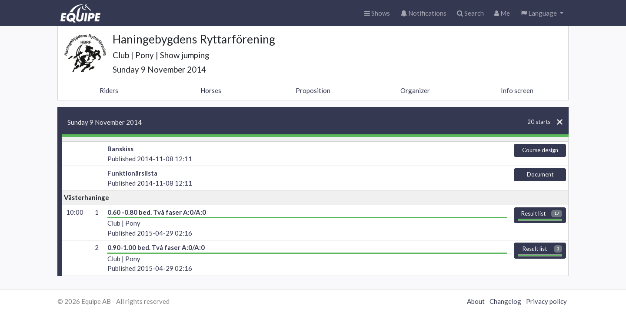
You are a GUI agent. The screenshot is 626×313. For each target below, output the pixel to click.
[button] (542, 13)
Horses (210, 90)
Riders (109, 90)
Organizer (415, 90)
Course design (540, 150)
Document (540, 174)
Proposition (313, 90)
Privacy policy (546, 301)
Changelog (505, 301)
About (476, 301)
